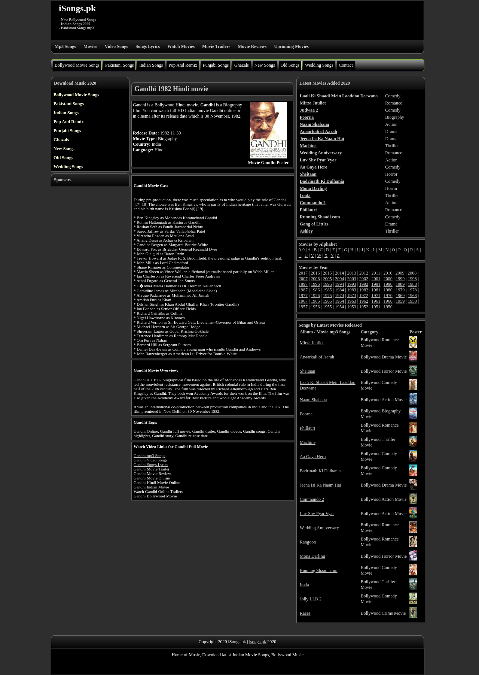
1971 (375, 295)
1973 (351, 295)
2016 (315, 273)
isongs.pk (257, 641)
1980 (388, 290)
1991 (375, 284)
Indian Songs (151, 65)
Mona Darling (312, 556)
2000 (388, 278)
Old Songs (290, 65)
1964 (339, 301)
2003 (351, 278)
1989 (400, 284)
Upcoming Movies (291, 46)
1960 (388, 301)
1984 (339, 290)
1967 (303, 301)
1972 (363, 295)
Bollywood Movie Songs (77, 65)
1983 (351, 290)
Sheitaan (307, 371)
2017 (303, 273)
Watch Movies (181, 46)
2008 (412, 273)
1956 (315, 306)
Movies (90, 46)
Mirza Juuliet (312, 342)
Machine (307, 442)
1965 (327, 301)
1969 (400, 295)
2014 (339, 273)
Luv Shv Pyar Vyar (317, 513)
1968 (412, 295)
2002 (363, 278)
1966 (315, 301)
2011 (375, 273)
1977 (303, 295)
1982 (363, 290)
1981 (375, 290)
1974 (339, 295)
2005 (327, 278)
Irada (304, 584)
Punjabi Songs (216, 65)
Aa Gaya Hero (313, 456)
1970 (388, 295)
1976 (315, 295)
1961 (375, 301)
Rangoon (308, 542)
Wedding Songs (319, 65)
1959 (400, 301)
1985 (327, 290)
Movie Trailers (216, 46)
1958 (412, 301)
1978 (412, 290)
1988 (412, 284)
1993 (351, 284)
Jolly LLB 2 (310, 599)
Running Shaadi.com (319, 570)
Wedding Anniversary (319, 527)
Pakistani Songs (119, 65)
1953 (351, 306)
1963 (351, 301)
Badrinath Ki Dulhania (320, 470)
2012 (363, 273)
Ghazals (241, 65)
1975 (327, 295)
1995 (327, 284)
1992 (363, 284)
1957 (303, 306)
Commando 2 (312, 499)
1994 (339, 284)
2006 (315, 278)
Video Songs (116, 46)
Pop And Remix (182, 65)
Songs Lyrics (147, 46)
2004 (339, 278)
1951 (375, 306)
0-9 (302, 249)
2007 (303, 278)
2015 (327, 273)
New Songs (264, 65)
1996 (315, 284)
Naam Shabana (313, 399)
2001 (375, 278)
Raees (305, 613)
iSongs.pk (77, 8)
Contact (346, 65)
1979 (400, 290)
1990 (388, 284)
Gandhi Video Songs (151, 460)
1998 (412, 278)
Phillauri (307, 428)
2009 (400, 273)
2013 (351, 273)
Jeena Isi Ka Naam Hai (320, 485)
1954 (339, 306)
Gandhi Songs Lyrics (151, 464)
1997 (303, 284)
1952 (363, 306)
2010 (387, 273)
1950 (388, 306)
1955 (327, 306)
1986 (315, 290)
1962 (363, 301)
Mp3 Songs (65, 46)
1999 (400, 278)
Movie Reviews (252, 46)
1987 (303, 290)
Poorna (306, 414)
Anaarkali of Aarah (317, 357)
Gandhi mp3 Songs (149, 455)
